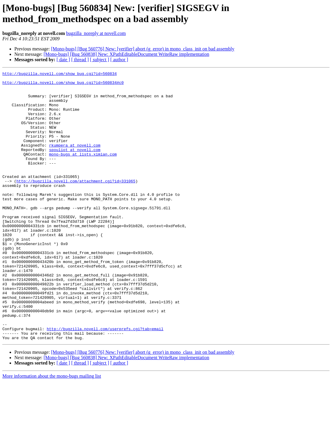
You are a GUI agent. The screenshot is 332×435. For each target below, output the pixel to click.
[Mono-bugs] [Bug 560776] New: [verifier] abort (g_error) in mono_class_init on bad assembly (142, 48)
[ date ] (63, 59)
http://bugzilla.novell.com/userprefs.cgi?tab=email (105, 380)
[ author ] (119, 59)
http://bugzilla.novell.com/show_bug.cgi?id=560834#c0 (63, 85)
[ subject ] (99, 59)
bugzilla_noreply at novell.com (96, 33)
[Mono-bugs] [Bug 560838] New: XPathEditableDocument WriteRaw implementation (126, 54)
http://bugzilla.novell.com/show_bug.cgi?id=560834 (59, 74)
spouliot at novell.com (74, 165)
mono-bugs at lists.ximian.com (83, 171)
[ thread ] (80, 59)
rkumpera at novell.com (74, 160)
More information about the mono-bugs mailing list (51, 429)
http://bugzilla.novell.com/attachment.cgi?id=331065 (75, 203)
